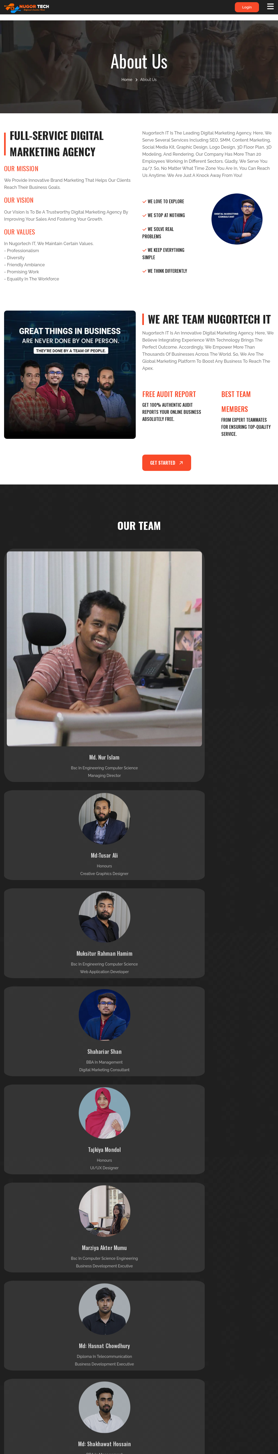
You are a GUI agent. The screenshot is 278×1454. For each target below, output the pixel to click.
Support (89, 1323)
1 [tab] (138, 1129)
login (242, 8)
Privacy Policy (95, 1299)
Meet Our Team (96, 1336)
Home (126, 79)
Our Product (162, 1323)
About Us (159, 1299)
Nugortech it (207, 1445)
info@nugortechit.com (250, 1308)
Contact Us (161, 1348)
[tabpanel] (69, 1071)
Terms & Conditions (100, 1311)
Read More (54, 1351)
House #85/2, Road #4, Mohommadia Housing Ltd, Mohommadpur (248, 1368)
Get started (167, 463)
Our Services (163, 1311)
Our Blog (159, 1336)
